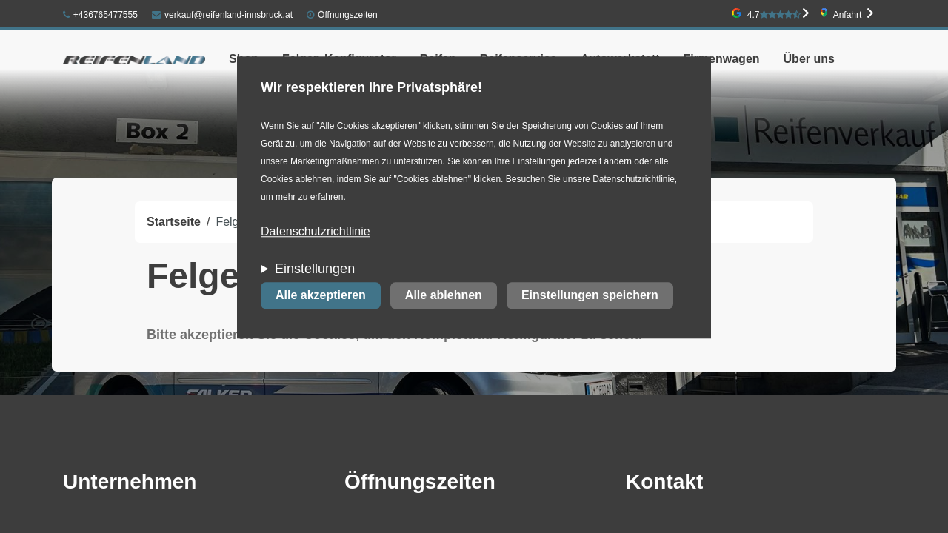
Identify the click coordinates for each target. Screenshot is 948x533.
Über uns (809, 59)
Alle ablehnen (443, 295)
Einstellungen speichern (589, 295)
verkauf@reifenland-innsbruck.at (222, 15)
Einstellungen (315, 269)
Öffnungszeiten (348, 15)
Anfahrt (847, 15)
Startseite (174, 221)
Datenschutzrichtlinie (315, 232)
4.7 (774, 15)
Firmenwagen (721, 59)
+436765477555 (100, 15)
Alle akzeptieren (321, 295)
